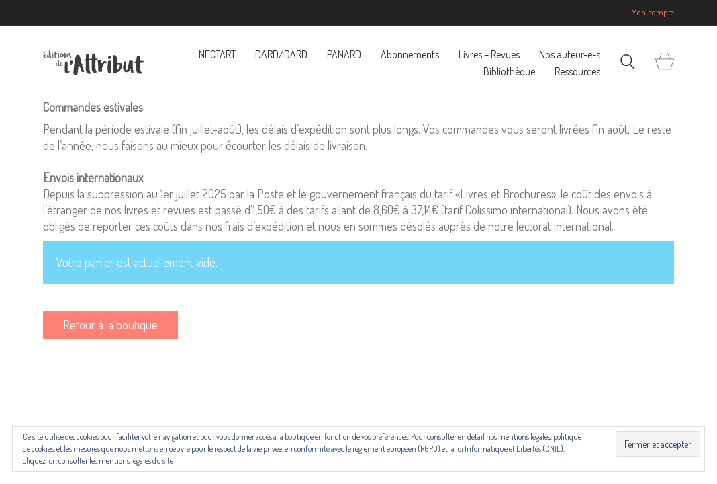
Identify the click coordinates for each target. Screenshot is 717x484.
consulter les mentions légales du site (115, 461)
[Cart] (664, 62)
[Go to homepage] (93, 62)
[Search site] (627, 63)
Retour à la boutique (110, 324)
